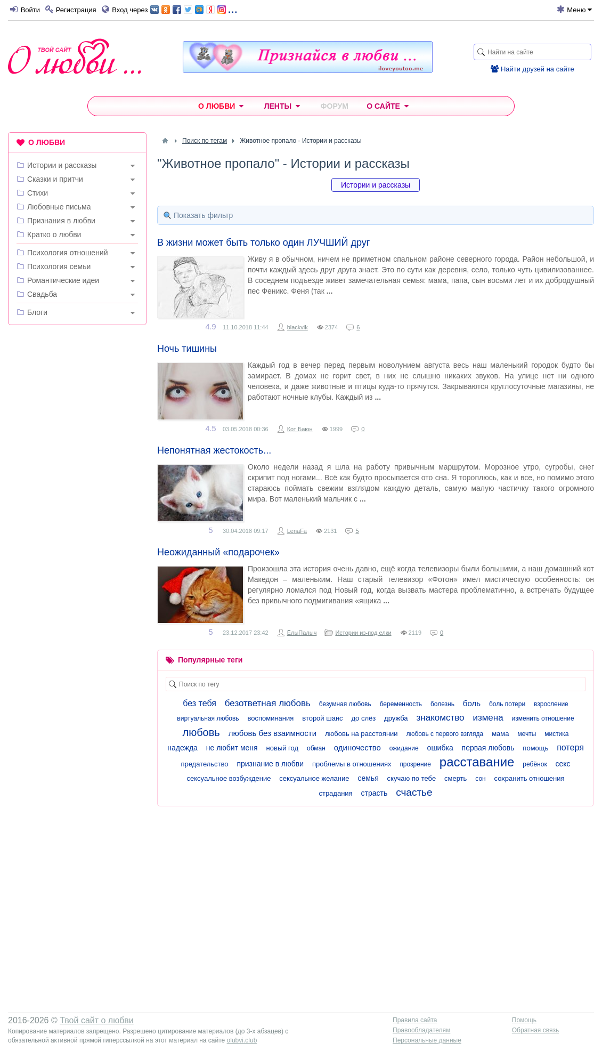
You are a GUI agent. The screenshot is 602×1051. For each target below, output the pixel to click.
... (193, 8)
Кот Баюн (300, 429)
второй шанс (322, 718)
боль (472, 703)
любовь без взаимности (272, 733)
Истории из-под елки (363, 632)
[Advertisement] (77, 496)
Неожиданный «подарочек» (218, 552)
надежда (182, 747)
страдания (335, 793)
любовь (200, 732)
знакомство (441, 718)
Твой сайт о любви (97, 1020)
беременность (401, 704)
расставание (477, 762)
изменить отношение (543, 718)
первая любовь (488, 747)
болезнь (442, 704)
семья (367, 778)
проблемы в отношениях (352, 764)
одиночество (357, 747)
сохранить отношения (529, 778)
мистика (556, 734)
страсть (374, 793)
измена (488, 718)
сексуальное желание (314, 778)
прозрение (415, 764)
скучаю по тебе (411, 778)
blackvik (297, 327)
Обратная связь (535, 1030)
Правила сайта (415, 1020)
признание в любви (270, 763)
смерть (455, 778)
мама (500, 734)
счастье (414, 792)
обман (316, 748)
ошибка (440, 747)
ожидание (404, 748)
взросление (551, 704)
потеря (570, 747)
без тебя (199, 703)
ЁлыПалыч (302, 632)
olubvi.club (242, 1040)
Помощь (524, 1020)
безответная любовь (268, 703)
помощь (535, 748)
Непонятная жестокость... (214, 450)
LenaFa (297, 531)
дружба (396, 718)
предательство (204, 764)
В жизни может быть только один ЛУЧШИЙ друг (263, 242)
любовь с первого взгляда (444, 734)
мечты (526, 734)
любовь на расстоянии (361, 734)
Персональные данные (427, 1040)
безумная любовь (345, 704)
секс (563, 763)
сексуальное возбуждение (228, 778)
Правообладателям (421, 1030)
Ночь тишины (187, 348)
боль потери (507, 704)
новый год (282, 748)
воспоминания (270, 718)
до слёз (363, 718)
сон (480, 778)
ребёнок (535, 764)
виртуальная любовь (208, 718)
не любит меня (232, 747)
